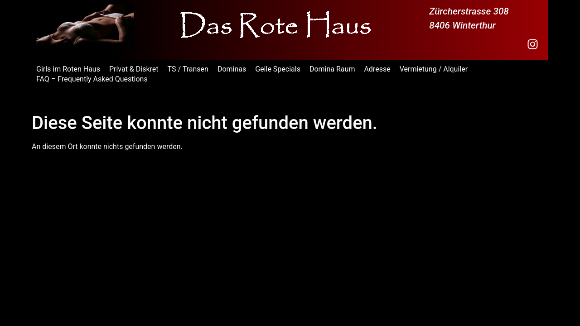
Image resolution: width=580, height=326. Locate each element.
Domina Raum (332, 69)
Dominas (232, 69)
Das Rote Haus (67, 98)
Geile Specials (277, 69)
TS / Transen (188, 69)
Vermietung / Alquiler (434, 69)
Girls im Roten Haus (68, 69)
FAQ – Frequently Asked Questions (92, 79)
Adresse (377, 69)
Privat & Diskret (134, 69)
